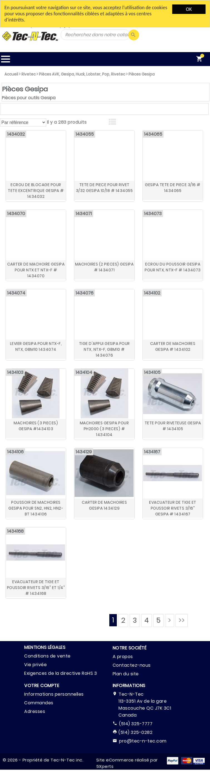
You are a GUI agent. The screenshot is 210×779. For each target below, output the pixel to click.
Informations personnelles (54, 694)
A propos (123, 656)
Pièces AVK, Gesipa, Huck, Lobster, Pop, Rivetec (82, 74)
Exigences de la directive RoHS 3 (60, 673)
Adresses (34, 711)
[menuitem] (201, 59)
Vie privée (35, 664)
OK (189, 9)
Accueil (11, 74)
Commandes (38, 703)
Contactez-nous (132, 665)
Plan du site (126, 674)
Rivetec (28, 74)
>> (182, 620)
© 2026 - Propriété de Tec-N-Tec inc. (43, 760)
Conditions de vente (47, 656)
